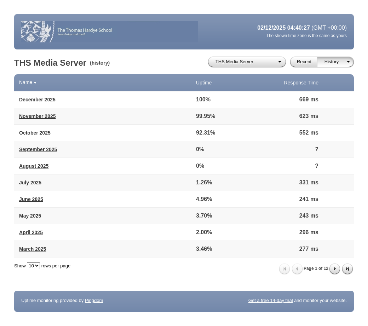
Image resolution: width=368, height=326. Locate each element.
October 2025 (35, 133)
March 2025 (32, 249)
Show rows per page (42, 265)
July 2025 (30, 182)
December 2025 (37, 99)
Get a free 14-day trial (270, 300)
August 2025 (33, 166)
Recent (304, 61)
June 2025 (31, 199)
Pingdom (94, 300)
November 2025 (37, 116)
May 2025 (30, 216)
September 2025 (38, 149)
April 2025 (31, 232)
